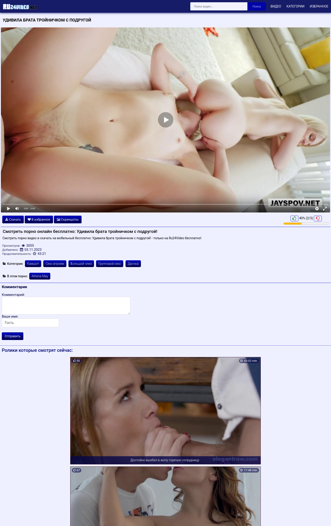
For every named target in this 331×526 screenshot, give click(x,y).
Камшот (33, 263)
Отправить (12, 336)
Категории (295, 6)
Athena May (39, 276)
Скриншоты (68, 219)
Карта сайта (10, 517)
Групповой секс (109, 263)
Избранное (319, 6)
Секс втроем (55, 263)
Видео (276, 6)
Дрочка (133, 263)
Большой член (81, 263)
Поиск (257, 6)
